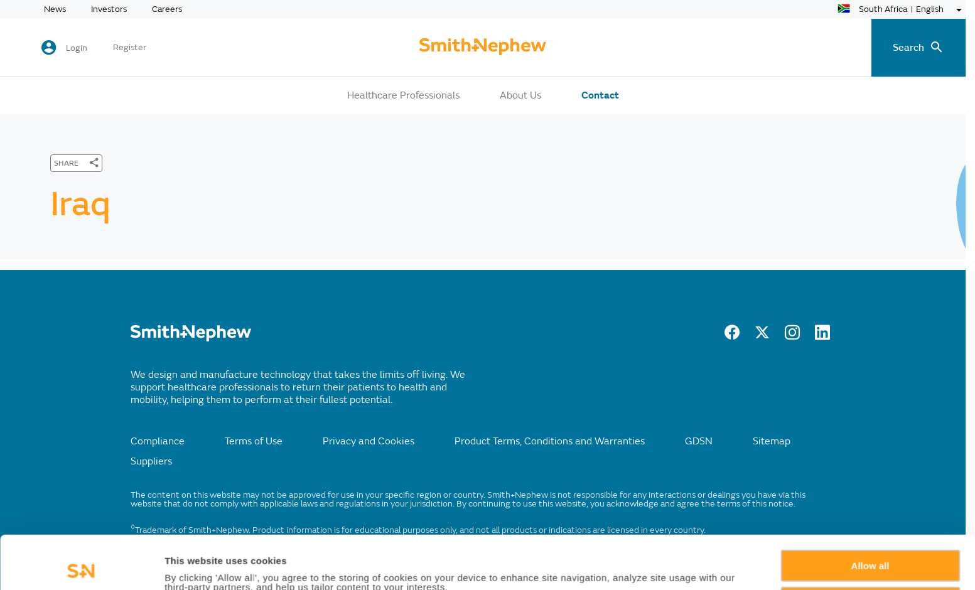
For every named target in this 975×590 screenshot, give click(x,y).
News (55, 9)
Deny (870, 549)
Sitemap (771, 441)
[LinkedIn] (822, 336)
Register (129, 47)
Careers (167, 9)
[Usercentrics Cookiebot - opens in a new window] (81, 565)
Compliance (158, 441)
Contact (600, 95)
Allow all (870, 512)
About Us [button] (520, 95)
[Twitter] (762, 336)
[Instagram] (792, 336)
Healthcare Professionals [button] (403, 95)
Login (76, 48)
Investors (109, 9)
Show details (193, 565)
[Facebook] (732, 336)
